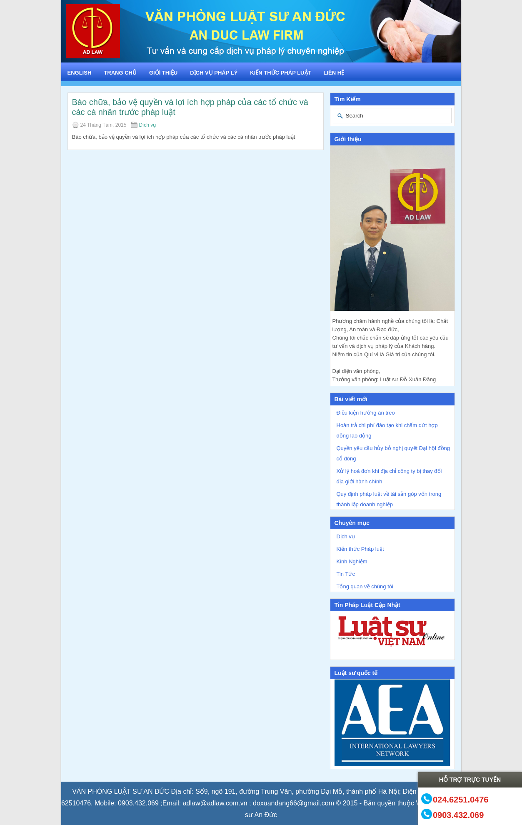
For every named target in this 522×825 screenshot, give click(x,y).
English (79, 73)
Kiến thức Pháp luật (280, 73)
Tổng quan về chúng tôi (365, 586)
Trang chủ (120, 73)
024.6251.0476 (460, 799)
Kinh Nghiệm (352, 561)
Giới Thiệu (163, 73)
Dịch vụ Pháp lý (213, 73)
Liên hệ (333, 73)
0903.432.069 (458, 814)
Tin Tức (346, 574)
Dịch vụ (147, 125)
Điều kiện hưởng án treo (366, 413)
